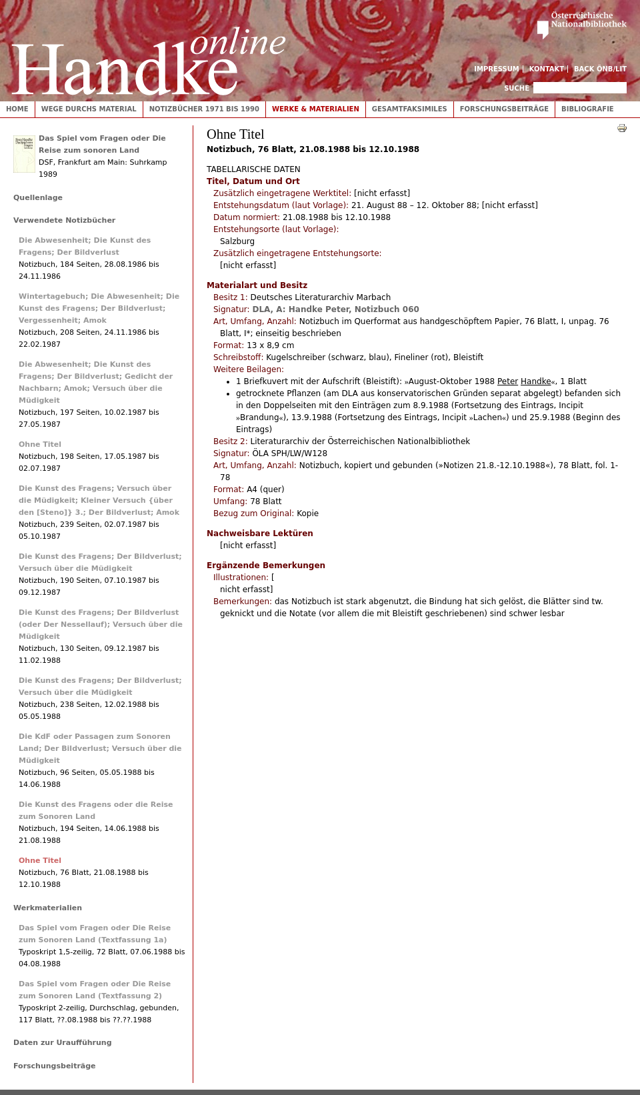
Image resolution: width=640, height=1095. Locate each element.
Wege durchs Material (89, 109)
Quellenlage (38, 197)
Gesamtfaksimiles (409, 109)
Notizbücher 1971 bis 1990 (204, 109)
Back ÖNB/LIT (600, 69)
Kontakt (547, 69)
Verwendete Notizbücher (64, 220)
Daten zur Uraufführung (62, 1042)
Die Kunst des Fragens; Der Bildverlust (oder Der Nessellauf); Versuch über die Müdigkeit (101, 624)
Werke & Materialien (315, 109)
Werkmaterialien (47, 908)
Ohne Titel (40, 444)
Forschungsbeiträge (504, 109)
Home (17, 109)
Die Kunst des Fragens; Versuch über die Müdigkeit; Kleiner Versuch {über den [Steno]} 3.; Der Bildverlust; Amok (99, 500)
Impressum (496, 69)
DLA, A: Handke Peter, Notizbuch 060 (335, 309)
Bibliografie (587, 109)
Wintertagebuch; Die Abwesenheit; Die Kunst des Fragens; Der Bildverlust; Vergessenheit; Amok (99, 308)
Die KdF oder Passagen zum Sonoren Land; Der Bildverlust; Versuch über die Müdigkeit (100, 748)
